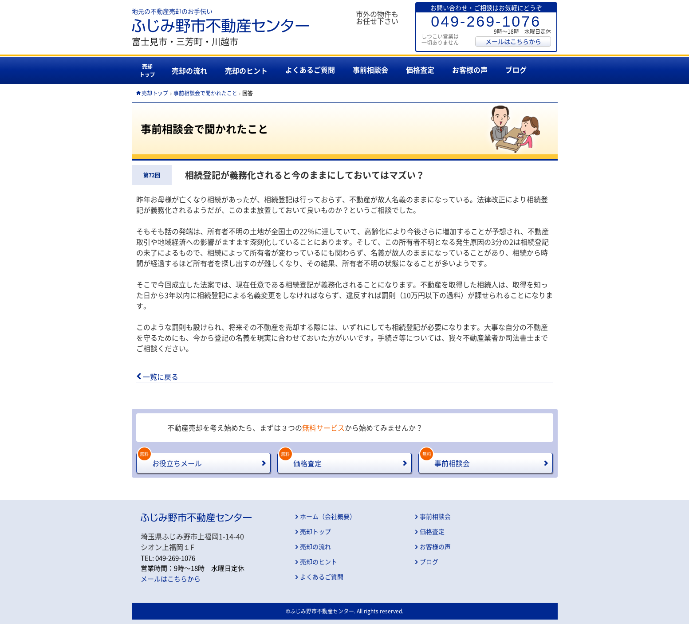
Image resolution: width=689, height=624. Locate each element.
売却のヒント (246, 70)
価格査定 (420, 69)
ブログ (516, 69)
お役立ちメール (169, 460)
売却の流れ (189, 70)
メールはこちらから (513, 41)
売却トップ (147, 70)
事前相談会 (370, 69)
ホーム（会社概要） (328, 516)
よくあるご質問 (310, 69)
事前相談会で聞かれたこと (205, 93)
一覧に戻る (160, 376)
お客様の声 (470, 69)
